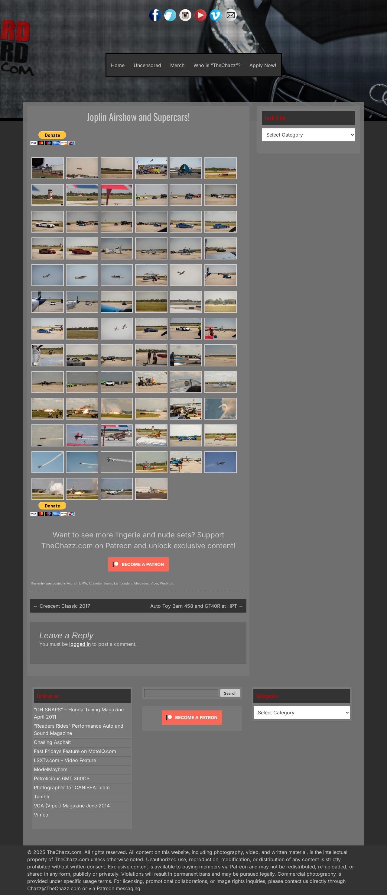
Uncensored (147, 65)
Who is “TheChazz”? (217, 65)
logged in (80, 644)
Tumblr (42, 797)
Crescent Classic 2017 (61, 606)
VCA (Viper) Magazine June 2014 (72, 806)
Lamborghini (123, 583)
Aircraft (72, 583)
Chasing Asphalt (52, 742)
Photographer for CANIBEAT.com (72, 787)
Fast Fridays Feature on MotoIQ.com (75, 751)
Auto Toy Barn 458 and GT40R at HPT (196, 606)
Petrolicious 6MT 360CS (61, 778)
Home (118, 65)
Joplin (107, 583)
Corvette (95, 583)
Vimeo (41, 815)
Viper (154, 583)
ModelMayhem (50, 769)
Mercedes (141, 583)
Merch (177, 65)
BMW (83, 583)
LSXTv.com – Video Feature (65, 760)
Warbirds (166, 583)
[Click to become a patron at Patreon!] (138, 573)
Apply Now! (262, 65)
